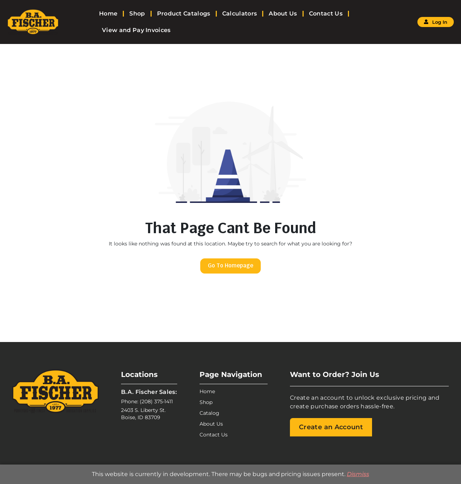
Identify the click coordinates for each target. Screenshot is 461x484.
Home (108, 13)
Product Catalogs (183, 13)
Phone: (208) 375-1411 (147, 401)
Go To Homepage (230, 265)
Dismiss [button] (358, 474)
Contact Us (326, 13)
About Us (283, 13)
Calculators (239, 13)
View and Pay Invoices (136, 30)
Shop (137, 13)
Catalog (209, 413)
